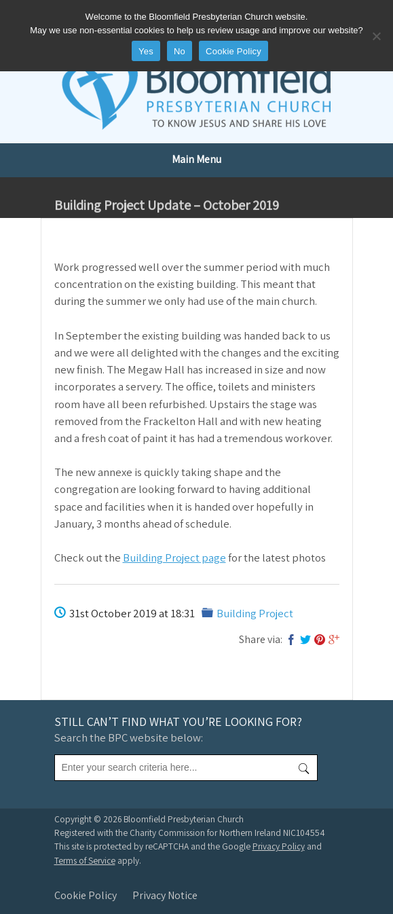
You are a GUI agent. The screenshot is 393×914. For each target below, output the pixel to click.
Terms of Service (84, 860)
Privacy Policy (278, 846)
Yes (145, 51)
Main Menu (196, 159)
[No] (376, 36)
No (179, 51)
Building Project (255, 613)
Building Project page (174, 557)
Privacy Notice (165, 895)
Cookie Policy (85, 895)
